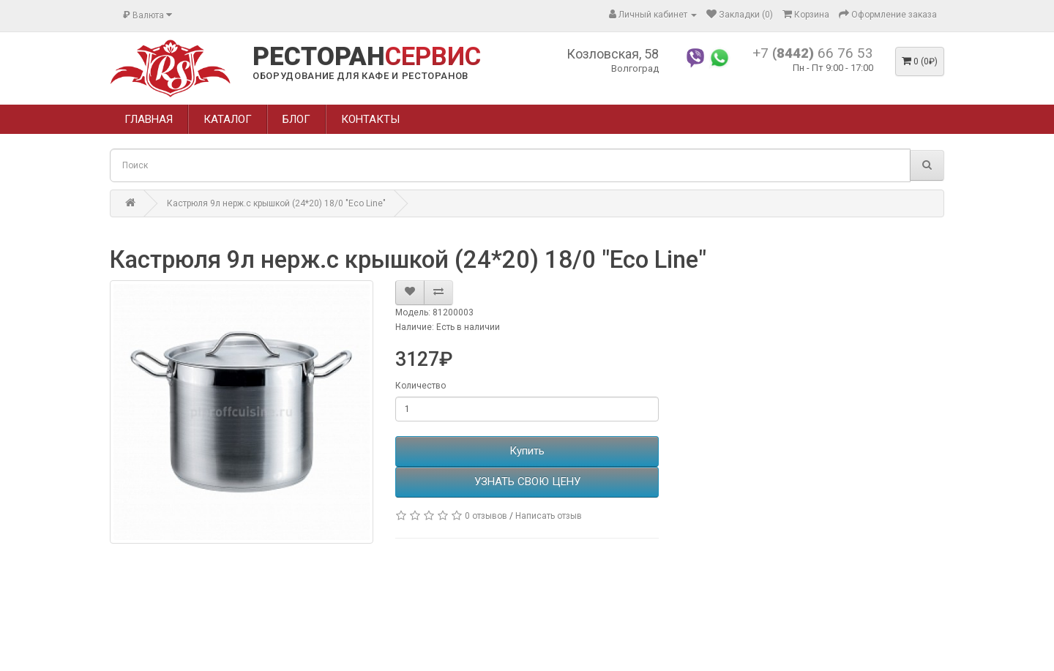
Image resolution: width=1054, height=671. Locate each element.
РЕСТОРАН (367, 57)
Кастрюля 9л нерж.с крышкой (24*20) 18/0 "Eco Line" (276, 203)
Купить (527, 450)
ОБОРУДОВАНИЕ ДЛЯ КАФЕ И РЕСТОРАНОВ (360, 75)
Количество (420, 386)
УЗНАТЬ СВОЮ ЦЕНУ (527, 481)
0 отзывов (486, 516)
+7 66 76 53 (812, 53)
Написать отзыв (548, 516)
